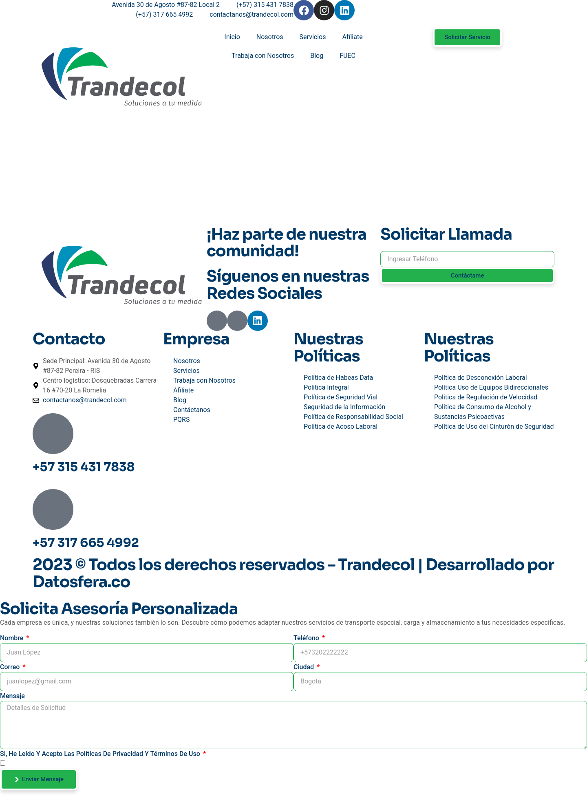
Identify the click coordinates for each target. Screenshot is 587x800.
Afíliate (352, 37)
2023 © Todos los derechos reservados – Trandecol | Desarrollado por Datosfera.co (293, 573)
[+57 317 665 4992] (53, 509)
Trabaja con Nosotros (263, 56)
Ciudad (305, 667)
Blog (316, 56)
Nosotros (269, 37)
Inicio (232, 37)
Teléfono (307, 638)
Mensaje (12, 696)
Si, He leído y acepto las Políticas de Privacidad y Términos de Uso (101, 754)
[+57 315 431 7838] (53, 433)
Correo (10, 667)
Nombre (12, 638)
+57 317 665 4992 (86, 543)
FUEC (347, 56)
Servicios (313, 37)
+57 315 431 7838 (84, 467)
